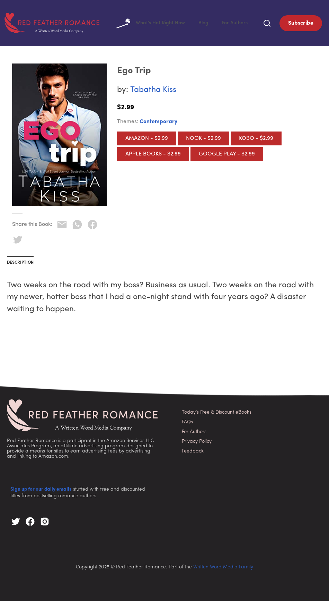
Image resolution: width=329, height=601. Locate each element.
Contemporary (158, 120)
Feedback (193, 449)
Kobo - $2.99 (256, 137)
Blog (218, 22)
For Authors (240, 22)
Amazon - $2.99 (146, 137)
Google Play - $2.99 (227, 152)
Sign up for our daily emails (41, 488)
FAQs (187, 420)
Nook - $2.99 (203, 137)
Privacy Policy (197, 440)
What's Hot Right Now (176, 22)
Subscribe (300, 22)
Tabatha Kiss (153, 89)
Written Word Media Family (223, 565)
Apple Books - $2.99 (153, 152)
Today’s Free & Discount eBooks (216, 411)
